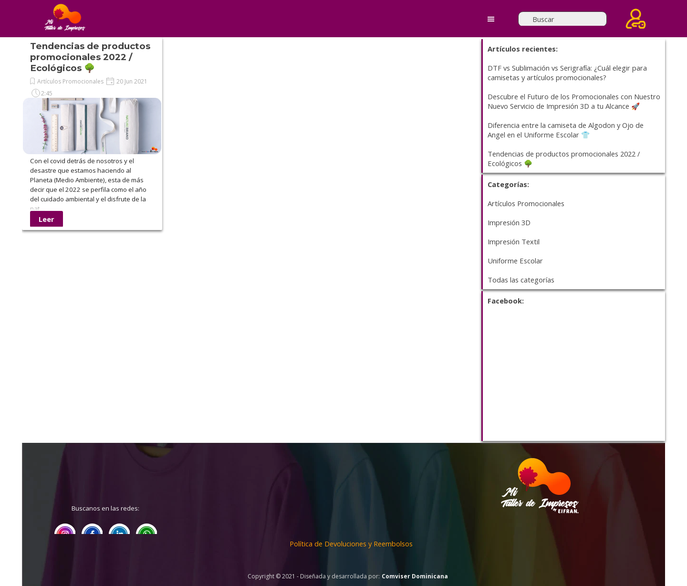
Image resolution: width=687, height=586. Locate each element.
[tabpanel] (539, 513)
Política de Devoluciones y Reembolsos (351, 543)
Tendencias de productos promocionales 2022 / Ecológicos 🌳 (90, 57)
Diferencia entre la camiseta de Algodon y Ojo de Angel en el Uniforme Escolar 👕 (566, 129)
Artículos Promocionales (70, 81)
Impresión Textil (514, 241)
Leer (46, 219)
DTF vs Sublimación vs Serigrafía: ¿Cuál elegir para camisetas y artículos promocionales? (567, 72)
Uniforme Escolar (515, 260)
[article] (92, 133)
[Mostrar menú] (491, 19)
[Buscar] (562, 19)
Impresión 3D (509, 222)
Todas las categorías (521, 279)
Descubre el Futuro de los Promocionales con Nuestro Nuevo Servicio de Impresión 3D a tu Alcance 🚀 (574, 101)
